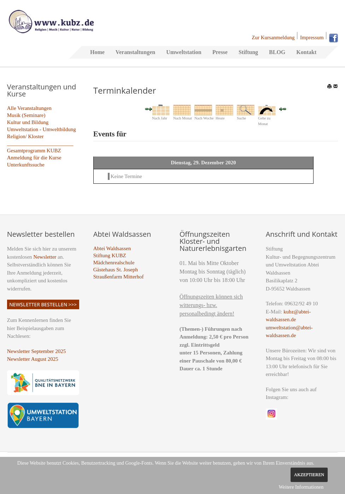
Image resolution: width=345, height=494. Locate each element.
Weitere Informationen (301, 487)
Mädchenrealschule (114, 262)
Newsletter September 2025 (36, 351)
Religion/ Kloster (25, 136)
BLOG (277, 52)
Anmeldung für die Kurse (34, 157)
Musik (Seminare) (26, 115)
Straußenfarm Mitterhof (118, 277)
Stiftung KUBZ (109, 255)
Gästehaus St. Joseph (115, 269)
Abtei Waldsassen (112, 248)
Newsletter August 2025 (32, 359)
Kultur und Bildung (28, 122)
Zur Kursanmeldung (273, 37)
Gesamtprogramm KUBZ (34, 150)
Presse (220, 52)
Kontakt (306, 52)
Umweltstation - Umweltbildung (41, 129)
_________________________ (40, 143)
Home (97, 52)
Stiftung (248, 52)
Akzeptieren (309, 474)
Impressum (312, 37)
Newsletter (44, 257)
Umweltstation (183, 52)
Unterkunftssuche (26, 164)
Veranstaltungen (135, 52)
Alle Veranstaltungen (29, 108)
